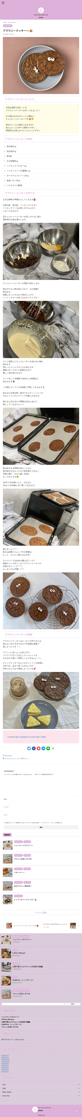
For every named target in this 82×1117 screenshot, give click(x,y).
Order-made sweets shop (44, 1106)
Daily (4, 1088)
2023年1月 (5, 1058)
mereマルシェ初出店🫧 (23, 886)
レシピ (18, 758)
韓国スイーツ (25, 758)
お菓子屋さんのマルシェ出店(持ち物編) (27, 967)
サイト (6, 815)
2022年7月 (5, 1068)
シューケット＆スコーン (23, 845)
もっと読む (42, 913)
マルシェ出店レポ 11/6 (23, 859)
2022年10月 (5, 1062)
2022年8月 (5, 1066)
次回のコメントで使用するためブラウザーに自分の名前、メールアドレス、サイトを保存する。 (34, 822)
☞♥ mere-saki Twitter (38, 737)
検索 (72, 1004)
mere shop (6, 1096)
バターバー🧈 (19, 872)
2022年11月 (5, 1060)
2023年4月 (5, 1056)
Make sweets (8, 755)
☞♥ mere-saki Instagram (18, 737)
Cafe (4, 1085)
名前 (5, 799)
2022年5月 (5, 1072)
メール (6, 807)
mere (41, 17)
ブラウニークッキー (10, 758)
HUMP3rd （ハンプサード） (23, 980)
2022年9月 (5, 1064)
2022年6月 (5, 1070)
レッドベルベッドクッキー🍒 (25, 900)
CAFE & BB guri (19, 953)
